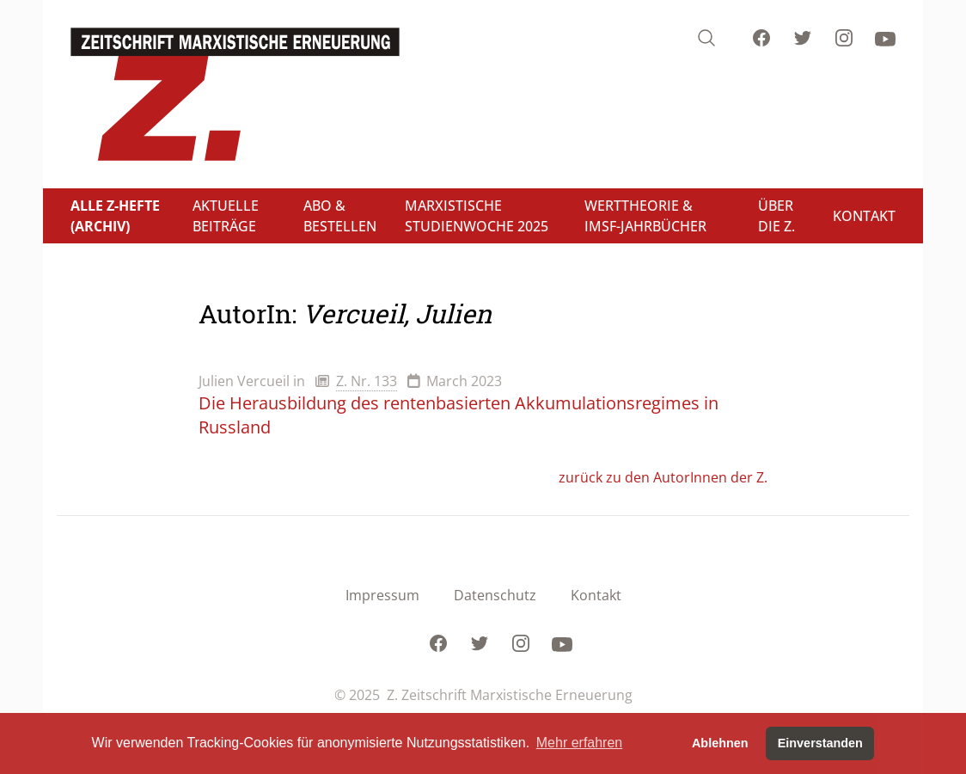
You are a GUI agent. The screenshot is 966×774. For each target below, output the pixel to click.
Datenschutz (495, 595)
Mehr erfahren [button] (579, 742)
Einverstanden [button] (820, 743)
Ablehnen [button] (720, 743)
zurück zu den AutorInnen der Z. (663, 477)
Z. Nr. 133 (366, 381)
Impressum (382, 595)
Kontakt (596, 595)
